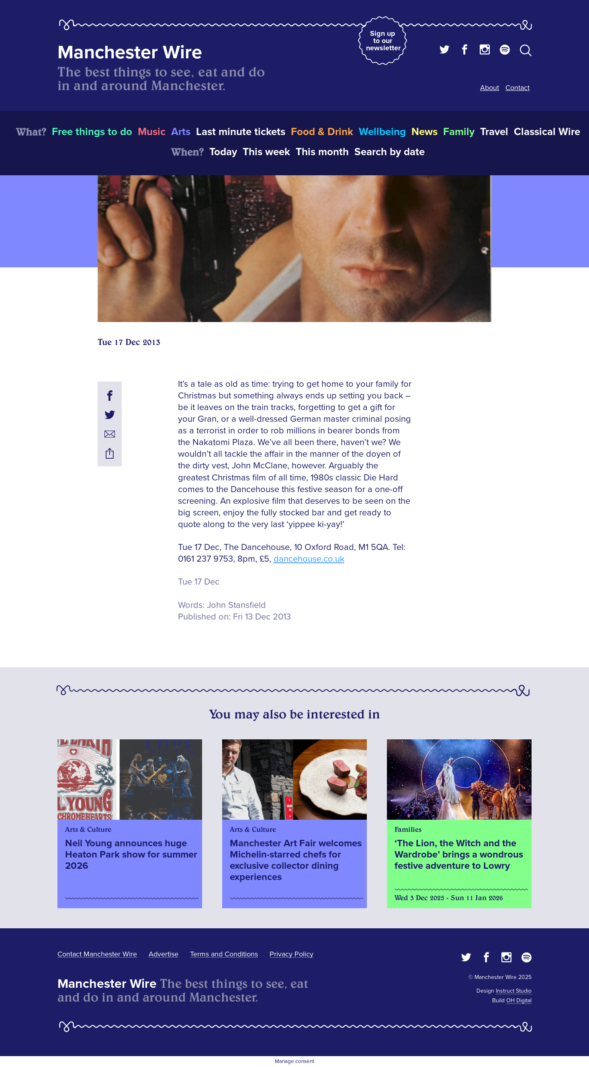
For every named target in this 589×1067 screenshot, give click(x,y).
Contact (517, 87)
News (424, 131)
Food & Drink (322, 131)
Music (152, 131)
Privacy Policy (291, 954)
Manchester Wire (129, 52)
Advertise (163, 954)
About (489, 87)
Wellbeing (382, 131)
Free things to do (92, 131)
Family (458, 131)
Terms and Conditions (224, 954)
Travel (494, 131)
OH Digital (519, 1000)
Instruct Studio (514, 990)
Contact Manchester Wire (97, 954)
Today (223, 152)
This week (266, 152)
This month (322, 152)
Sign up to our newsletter (383, 40)
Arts (180, 131)
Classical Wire (547, 131)
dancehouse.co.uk (309, 559)
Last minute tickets (240, 131)
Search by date (389, 152)
